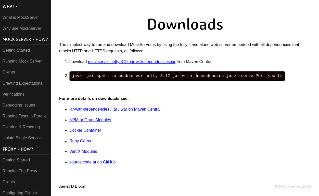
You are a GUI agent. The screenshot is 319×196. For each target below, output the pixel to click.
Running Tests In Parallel (25, 116)
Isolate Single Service (22, 138)
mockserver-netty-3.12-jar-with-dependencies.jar (131, 61)
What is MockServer (21, 17)
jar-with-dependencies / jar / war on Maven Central (115, 109)
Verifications (13, 94)
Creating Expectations (23, 83)
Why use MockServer (22, 28)
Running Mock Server (22, 61)
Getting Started (16, 50)
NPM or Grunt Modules (90, 120)
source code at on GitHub (92, 162)
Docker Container (85, 130)
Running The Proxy (20, 171)
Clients (9, 72)
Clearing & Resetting (21, 127)
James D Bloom (72, 186)
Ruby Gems (80, 141)
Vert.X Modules (83, 151)
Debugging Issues (19, 105)
